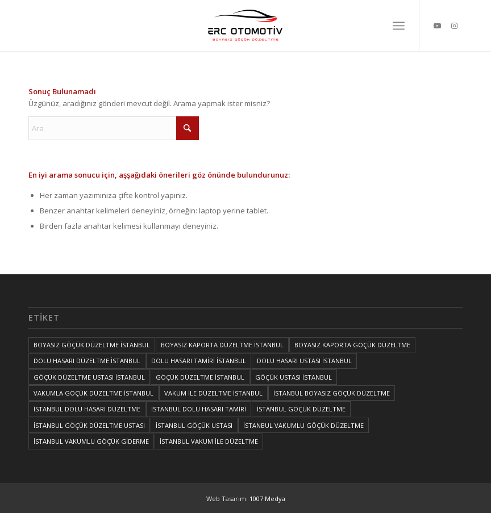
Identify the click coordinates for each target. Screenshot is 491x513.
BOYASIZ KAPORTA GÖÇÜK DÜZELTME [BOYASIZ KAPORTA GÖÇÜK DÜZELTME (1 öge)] (352, 344)
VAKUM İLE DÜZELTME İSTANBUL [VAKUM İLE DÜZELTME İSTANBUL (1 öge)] (213, 393)
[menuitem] (399, 25)
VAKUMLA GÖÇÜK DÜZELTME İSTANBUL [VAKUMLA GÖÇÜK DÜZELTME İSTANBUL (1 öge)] (93, 393)
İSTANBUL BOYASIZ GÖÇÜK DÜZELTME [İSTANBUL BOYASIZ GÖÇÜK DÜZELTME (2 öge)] (331, 393)
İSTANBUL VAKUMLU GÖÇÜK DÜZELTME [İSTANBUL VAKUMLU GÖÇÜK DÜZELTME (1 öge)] (303, 425)
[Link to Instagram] (454, 25)
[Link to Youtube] (437, 25)
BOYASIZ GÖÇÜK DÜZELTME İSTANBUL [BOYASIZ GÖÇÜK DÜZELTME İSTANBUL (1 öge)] (92, 344)
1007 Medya (267, 498)
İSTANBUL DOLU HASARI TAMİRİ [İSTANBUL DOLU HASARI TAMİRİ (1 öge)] (198, 409)
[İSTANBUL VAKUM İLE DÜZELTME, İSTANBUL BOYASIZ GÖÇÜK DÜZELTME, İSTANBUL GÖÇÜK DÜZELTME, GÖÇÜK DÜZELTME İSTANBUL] (245, 25)
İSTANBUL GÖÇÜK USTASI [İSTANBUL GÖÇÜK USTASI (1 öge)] (194, 425)
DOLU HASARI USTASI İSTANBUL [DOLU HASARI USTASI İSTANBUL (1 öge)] (304, 360)
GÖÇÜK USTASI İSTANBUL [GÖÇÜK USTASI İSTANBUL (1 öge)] (293, 377)
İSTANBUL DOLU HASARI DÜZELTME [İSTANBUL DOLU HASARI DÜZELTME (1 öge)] (87, 409)
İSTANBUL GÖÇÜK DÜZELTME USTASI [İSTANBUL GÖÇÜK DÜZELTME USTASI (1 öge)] (89, 425)
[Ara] (113, 128)
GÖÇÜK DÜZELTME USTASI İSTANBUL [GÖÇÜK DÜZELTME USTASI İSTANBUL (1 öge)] (89, 377)
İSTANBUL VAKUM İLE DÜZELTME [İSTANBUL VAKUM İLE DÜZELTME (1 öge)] (209, 441)
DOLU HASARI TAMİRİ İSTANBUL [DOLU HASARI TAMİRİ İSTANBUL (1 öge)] (198, 360)
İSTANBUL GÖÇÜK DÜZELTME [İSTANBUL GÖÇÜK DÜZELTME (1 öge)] (301, 409)
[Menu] (399, 25)
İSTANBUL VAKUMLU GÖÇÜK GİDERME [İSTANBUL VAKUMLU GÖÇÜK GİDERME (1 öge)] (91, 441)
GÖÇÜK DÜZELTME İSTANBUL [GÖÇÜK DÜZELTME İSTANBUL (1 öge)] (200, 377)
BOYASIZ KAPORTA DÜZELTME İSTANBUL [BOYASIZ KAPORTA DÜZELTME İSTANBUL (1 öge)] (222, 344)
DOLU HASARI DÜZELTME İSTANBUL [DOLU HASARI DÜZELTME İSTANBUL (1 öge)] (87, 360)
